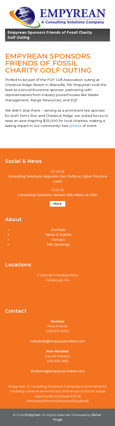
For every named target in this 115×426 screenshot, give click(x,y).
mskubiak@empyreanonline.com (57, 341)
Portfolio (58, 230)
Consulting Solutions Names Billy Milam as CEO (57, 195)
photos (75, 126)
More (57, 204)
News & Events (58, 234)
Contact (58, 240)
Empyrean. (32, 415)
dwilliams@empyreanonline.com (57, 371)
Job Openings (58, 244)
